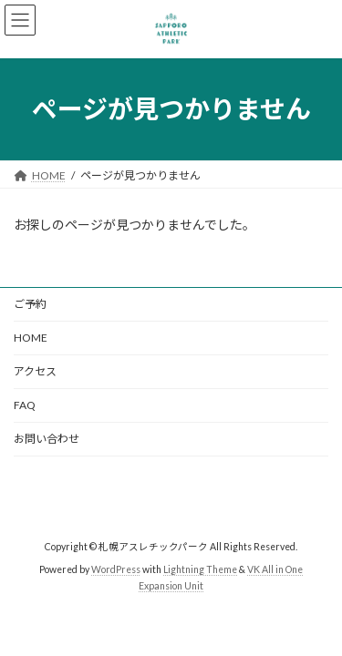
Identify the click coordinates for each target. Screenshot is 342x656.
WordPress (115, 569)
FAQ (25, 405)
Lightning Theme (200, 569)
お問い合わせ (46, 439)
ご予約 (30, 304)
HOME (30, 337)
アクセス (35, 371)
